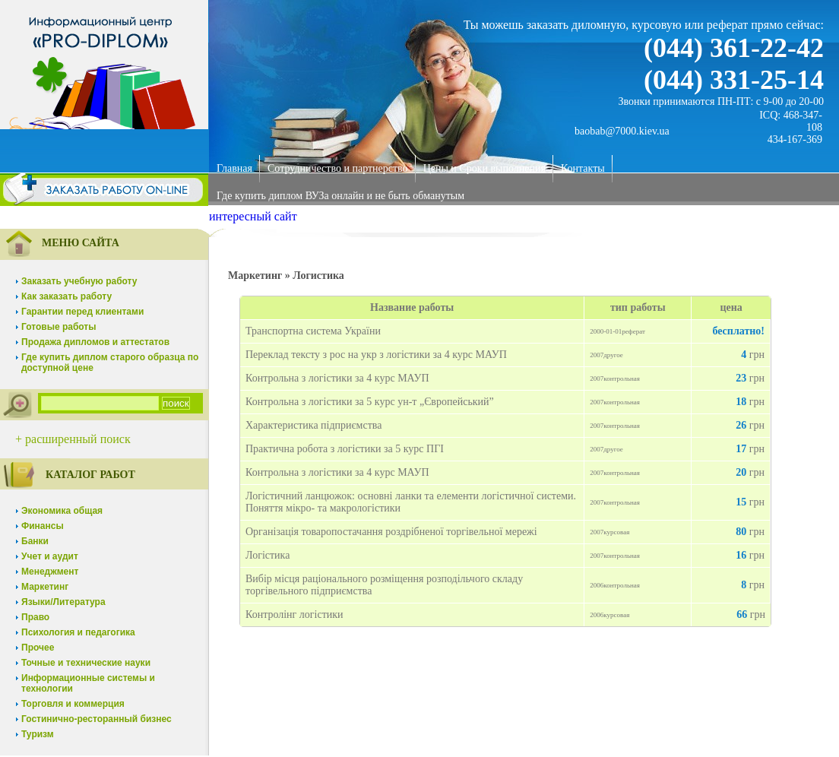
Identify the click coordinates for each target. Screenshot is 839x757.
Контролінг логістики (294, 614)
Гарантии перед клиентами (82, 311)
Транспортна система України (313, 331)
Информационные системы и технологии (88, 683)
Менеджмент (49, 571)
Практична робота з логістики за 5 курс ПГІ (344, 449)
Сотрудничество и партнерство (338, 168)
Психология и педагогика (78, 632)
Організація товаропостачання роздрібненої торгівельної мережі (391, 531)
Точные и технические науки (85, 662)
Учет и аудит (49, 556)
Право (35, 617)
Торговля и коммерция (73, 703)
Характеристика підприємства (313, 425)
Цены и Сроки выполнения (484, 168)
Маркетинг (44, 586)
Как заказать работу (66, 296)
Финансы (42, 526)
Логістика (267, 555)
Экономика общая (62, 510)
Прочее (37, 647)
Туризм (37, 734)
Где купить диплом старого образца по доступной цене (109, 362)
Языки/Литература (63, 602)
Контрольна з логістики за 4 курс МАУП (337, 378)
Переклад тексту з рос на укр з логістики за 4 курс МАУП (376, 354)
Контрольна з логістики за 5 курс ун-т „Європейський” (369, 401)
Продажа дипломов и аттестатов (95, 342)
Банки (35, 541)
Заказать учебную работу (79, 281)
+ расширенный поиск (73, 438)
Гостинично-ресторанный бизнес (96, 719)
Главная (234, 168)
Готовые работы (59, 326)
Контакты (583, 168)
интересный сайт (253, 216)
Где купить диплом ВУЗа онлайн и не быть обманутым (340, 195)
